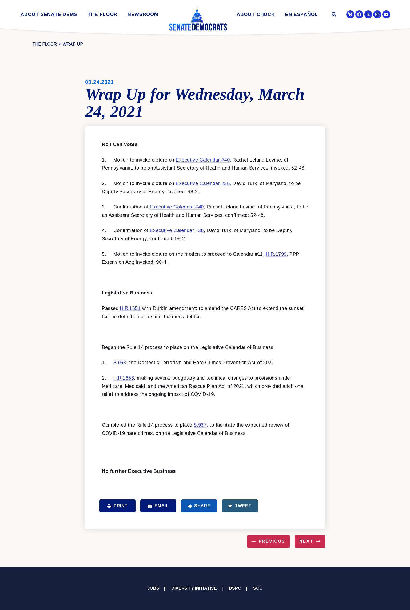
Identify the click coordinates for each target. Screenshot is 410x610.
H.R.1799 (276, 254)
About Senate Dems (49, 14)
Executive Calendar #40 (203, 160)
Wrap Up (73, 44)
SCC (257, 588)
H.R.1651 (130, 308)
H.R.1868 (123, 378)
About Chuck (256, 14)
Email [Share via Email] (158, 505)
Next (306, 541)
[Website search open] (333, 15)
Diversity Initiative (194, 588)
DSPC (235, 588)
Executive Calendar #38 (203, 183)
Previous (272, 541)
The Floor (102, 14)
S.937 (200, 425)
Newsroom (143, 14)
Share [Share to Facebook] (199, 505)
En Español (301, 14)
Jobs (153, 588)
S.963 (119, 362)
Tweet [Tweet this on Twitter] (240, 505)
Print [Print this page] (117, 505)
